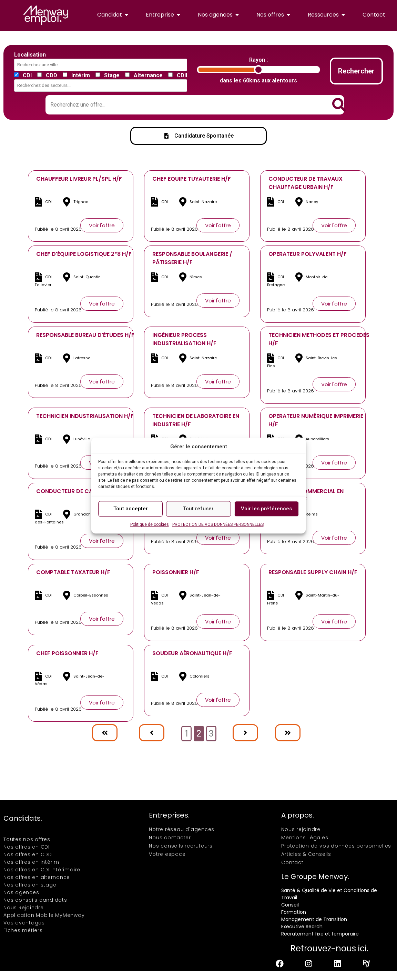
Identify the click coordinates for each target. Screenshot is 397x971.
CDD (51, 75)
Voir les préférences (266, 508)
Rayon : (258, 60)
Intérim (80, 75)
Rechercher (356, 71)
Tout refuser (198, 508)
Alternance (148, 75)
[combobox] (102, 65)
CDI (27, 75)
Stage (112, 75)
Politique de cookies (149, 524)
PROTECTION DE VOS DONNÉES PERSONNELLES (218, 524)
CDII (182, 75)
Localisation (30, 55)
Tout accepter (130, 508)
